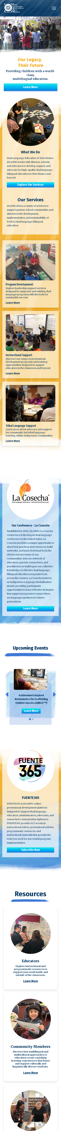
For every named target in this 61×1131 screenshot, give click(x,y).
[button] (54, 8)
